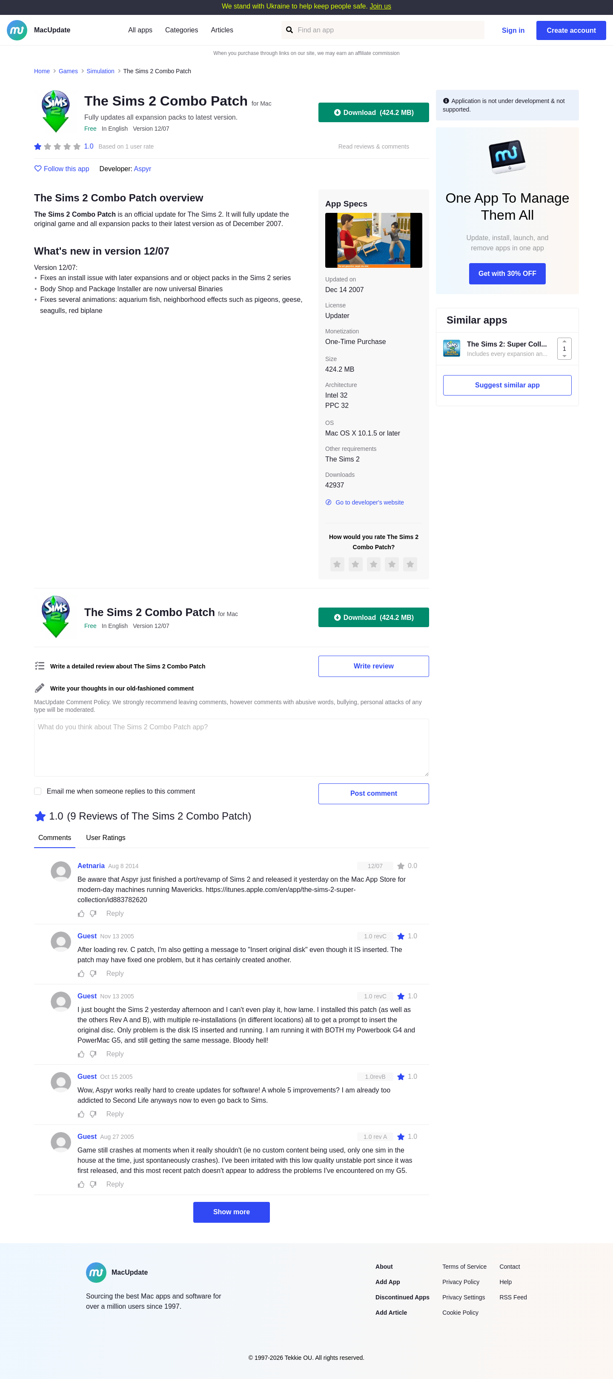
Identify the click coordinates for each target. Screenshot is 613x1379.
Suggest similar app (507, 385)
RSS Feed (513, 1297)
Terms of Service (464, 1266)
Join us (380, 6)
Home (42, 71)
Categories (181, 30)
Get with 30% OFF (507, 273)
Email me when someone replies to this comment (121, 791)
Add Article (391, 1312)
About (383, 1266)
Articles (222, 30)
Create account (571, 30)
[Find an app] (289, 30)
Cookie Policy (460, 1312)
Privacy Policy (460, 1282)
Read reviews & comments (374, 146)
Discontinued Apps (402, 1297)
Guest (87, 936)
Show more (231, 1211)
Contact (509, 1266)
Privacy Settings (463, 1297)
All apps (140, 30)
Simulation (101, 71)
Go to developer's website (364, 502)
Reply (115, 913)
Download (374, 112)
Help (505, 1282)
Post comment (373, 793)
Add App (387, 1282)
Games (68, 71)
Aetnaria (91, 865)
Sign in (513, 30)
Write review (374, 666)
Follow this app (61, 169)
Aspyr (143, 168)
